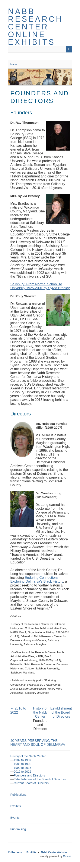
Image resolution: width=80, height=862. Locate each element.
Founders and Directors (29, 775)
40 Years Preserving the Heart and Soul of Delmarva (37, 742)
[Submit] (69, 49)
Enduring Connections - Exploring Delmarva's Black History (36, 579)
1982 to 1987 (22, 760)
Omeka (67, 856)
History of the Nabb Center (40, 712)
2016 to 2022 (22, 771)
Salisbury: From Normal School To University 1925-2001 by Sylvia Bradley (40, 286)
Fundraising (18, 829)
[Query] (40, 49)
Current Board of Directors (31, 783)
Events (15, 817)
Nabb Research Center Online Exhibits (35, 26)
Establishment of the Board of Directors (40, 779)
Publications (18, 794)
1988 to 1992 (22, 764)
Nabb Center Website (54, 852)
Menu (13, 64)
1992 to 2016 (22, 767)
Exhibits (15, 806)
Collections (15, 852)
